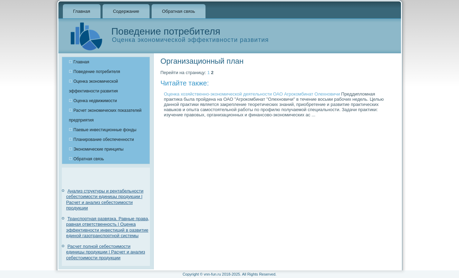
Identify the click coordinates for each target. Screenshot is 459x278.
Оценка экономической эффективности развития (93, 86)
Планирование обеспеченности (104, 139)
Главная (81, 11)
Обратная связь (178, 11)
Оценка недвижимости (95, 100)
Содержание (126, 11)
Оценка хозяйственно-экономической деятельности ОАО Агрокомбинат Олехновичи (252, 94)
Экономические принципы (99, 149)
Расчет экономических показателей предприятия (105, 115)
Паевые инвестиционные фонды (105, 129)
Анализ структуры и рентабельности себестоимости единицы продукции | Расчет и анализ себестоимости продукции (105, 199)
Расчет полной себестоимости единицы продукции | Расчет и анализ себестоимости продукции (105, 252)
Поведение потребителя (97, 71)
